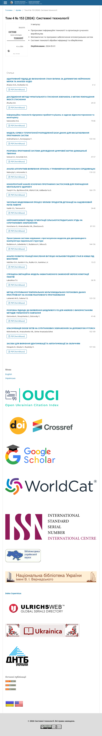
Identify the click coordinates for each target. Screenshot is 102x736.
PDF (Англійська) (17, 89)
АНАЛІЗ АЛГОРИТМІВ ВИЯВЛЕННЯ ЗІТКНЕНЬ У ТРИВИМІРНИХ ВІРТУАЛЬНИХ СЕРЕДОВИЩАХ (51, 169)
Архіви (18, 10)
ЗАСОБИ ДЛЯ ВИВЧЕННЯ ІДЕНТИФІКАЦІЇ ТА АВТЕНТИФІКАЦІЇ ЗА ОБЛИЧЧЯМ (43, 343)
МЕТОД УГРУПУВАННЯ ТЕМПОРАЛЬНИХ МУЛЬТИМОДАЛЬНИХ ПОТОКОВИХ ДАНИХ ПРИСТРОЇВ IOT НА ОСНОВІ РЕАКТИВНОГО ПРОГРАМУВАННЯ (46, 293)
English (8, 374)
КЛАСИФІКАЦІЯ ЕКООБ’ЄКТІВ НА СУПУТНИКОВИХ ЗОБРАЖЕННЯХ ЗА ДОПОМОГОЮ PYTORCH (51, 328)
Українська (10, 378)
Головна (8, 10)
